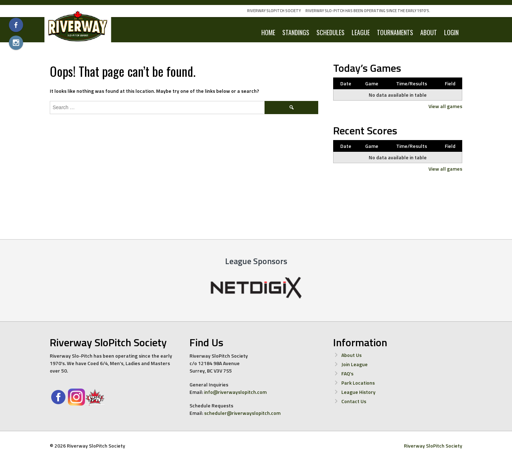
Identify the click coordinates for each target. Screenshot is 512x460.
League (361, 32)
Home (268, 32)
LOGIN (451, 32)
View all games (445, 106)
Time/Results (411, 83)
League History (358, 392)
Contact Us (353, 401)
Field (450, 83)
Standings (295, 32)
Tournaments (395, 32)
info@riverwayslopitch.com (235, 392)
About (428, 32)
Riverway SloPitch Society (274, 11)
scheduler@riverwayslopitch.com (242, 413)
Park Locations (358, 382)
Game (371, 83)
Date (345, 83)
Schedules (330, 32)
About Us (351, 355)
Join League (354, 364)
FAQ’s (347, 373)
